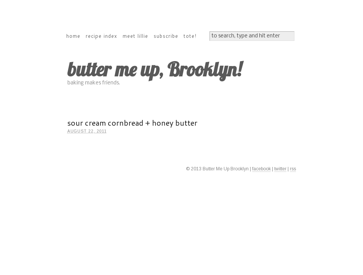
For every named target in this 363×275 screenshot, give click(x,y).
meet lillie (135, 35)
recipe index (101, 35)
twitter (280, 168)
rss (293, 168)
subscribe (166, 35)
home (73, 35)
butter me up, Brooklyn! (154, 69)
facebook (261, 168)
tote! (190, 35)
